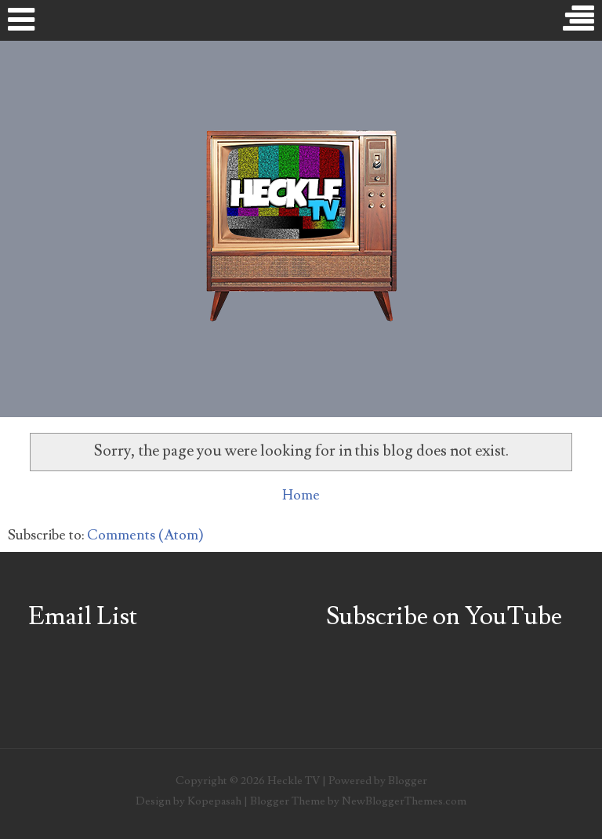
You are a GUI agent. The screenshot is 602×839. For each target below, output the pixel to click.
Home (301, 495)
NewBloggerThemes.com (404, 801)
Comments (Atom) (145, 535)
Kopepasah (214, 801)
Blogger (407, 780)
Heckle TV (293, 780)
